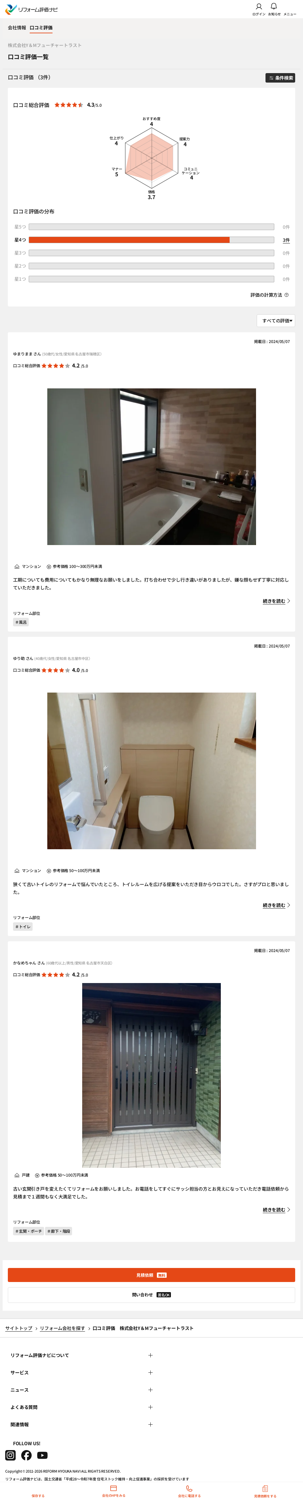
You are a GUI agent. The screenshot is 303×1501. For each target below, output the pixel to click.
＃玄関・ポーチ (28, 1231)
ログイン (258, 9)
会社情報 (17, 27)
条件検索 (281, 77)
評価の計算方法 (269, 294)
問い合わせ (151, 1294)
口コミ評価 (41, 27)
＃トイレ (23, 926)
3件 (286, 240)
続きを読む (274, 601)
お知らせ (274, 9)
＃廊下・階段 (58, 1231)
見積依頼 (151, 1275)
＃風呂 (21, 622)
